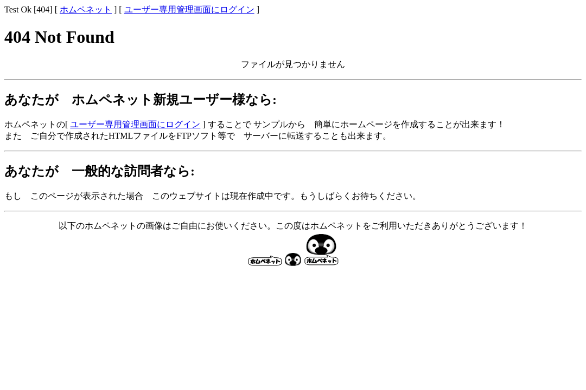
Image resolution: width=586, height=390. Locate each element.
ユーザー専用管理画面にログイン (189, 9)
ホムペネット (86, 9)
